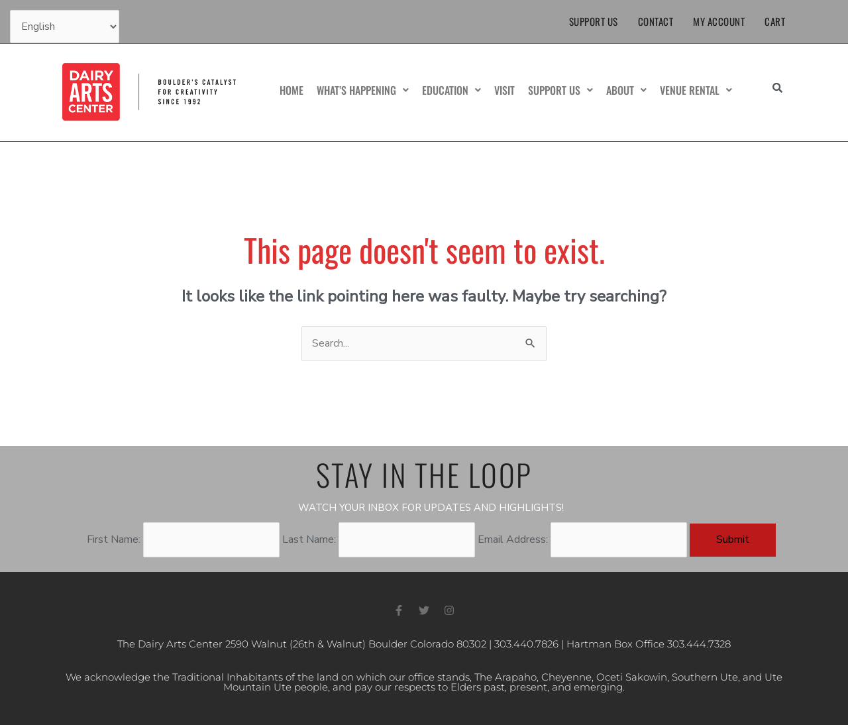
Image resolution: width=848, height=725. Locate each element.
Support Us (593, 21)
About (626, 90)
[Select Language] (64, 26)
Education (451, 90)
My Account (719, 21)
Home (291, 90)
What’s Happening (363, 90)
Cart (775, 21)
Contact (656, 21)
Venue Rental (696, 90)
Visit (504, 90)
